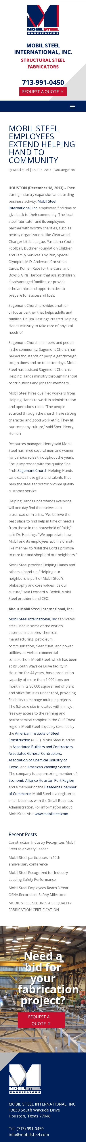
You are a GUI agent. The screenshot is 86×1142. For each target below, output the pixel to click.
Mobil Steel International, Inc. (33, 619)
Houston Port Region (56, 780)
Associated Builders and (32, 746)
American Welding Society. (49, 767)
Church (41, 470)
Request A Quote (40, 91)
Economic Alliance (23, 780)
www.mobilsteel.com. (52, 813)
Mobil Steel (21, 170)
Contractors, (63, 746)
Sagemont (25, 470)
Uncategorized (65, 170)
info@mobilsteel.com (29, 1134)
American (23, 733)
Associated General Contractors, (35, 753)
